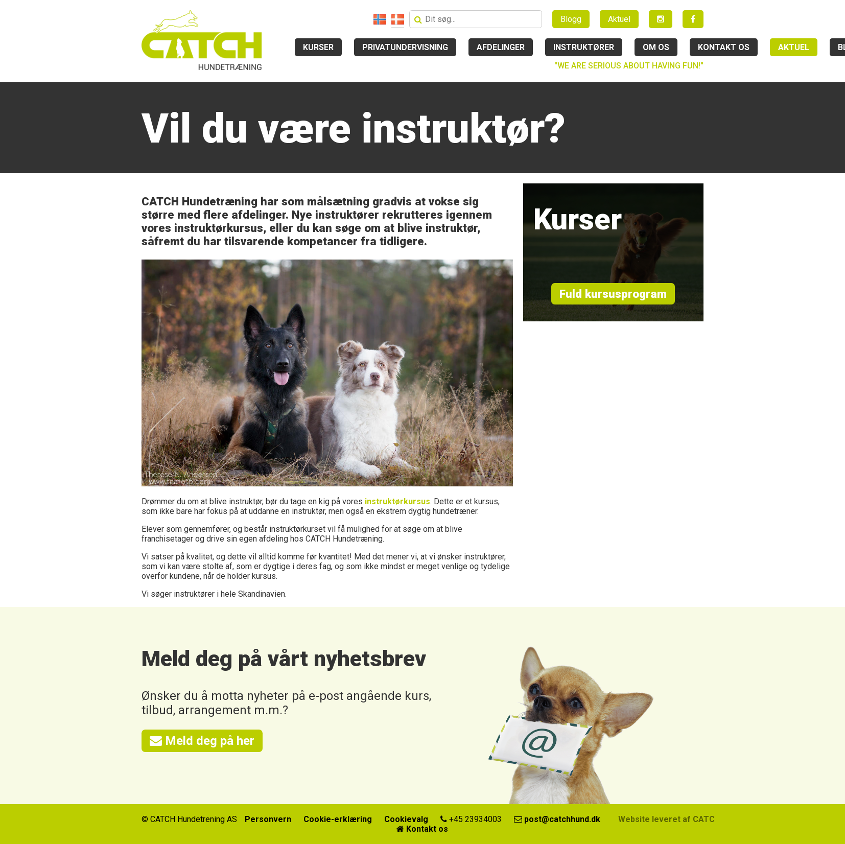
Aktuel (619, 19)
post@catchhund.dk (557, 819)
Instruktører (583, 47)
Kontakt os (723, 47)
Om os (656, 47)
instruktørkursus (397, 501)
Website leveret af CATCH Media (682, 819)
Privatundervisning (405, 47)
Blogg (570, 19)
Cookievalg (406, 819)
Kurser (318, 47)
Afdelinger (501, 47)
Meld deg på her (202, 741)
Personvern (268, 819)
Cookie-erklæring (337, 819)
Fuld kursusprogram (613, 293)
